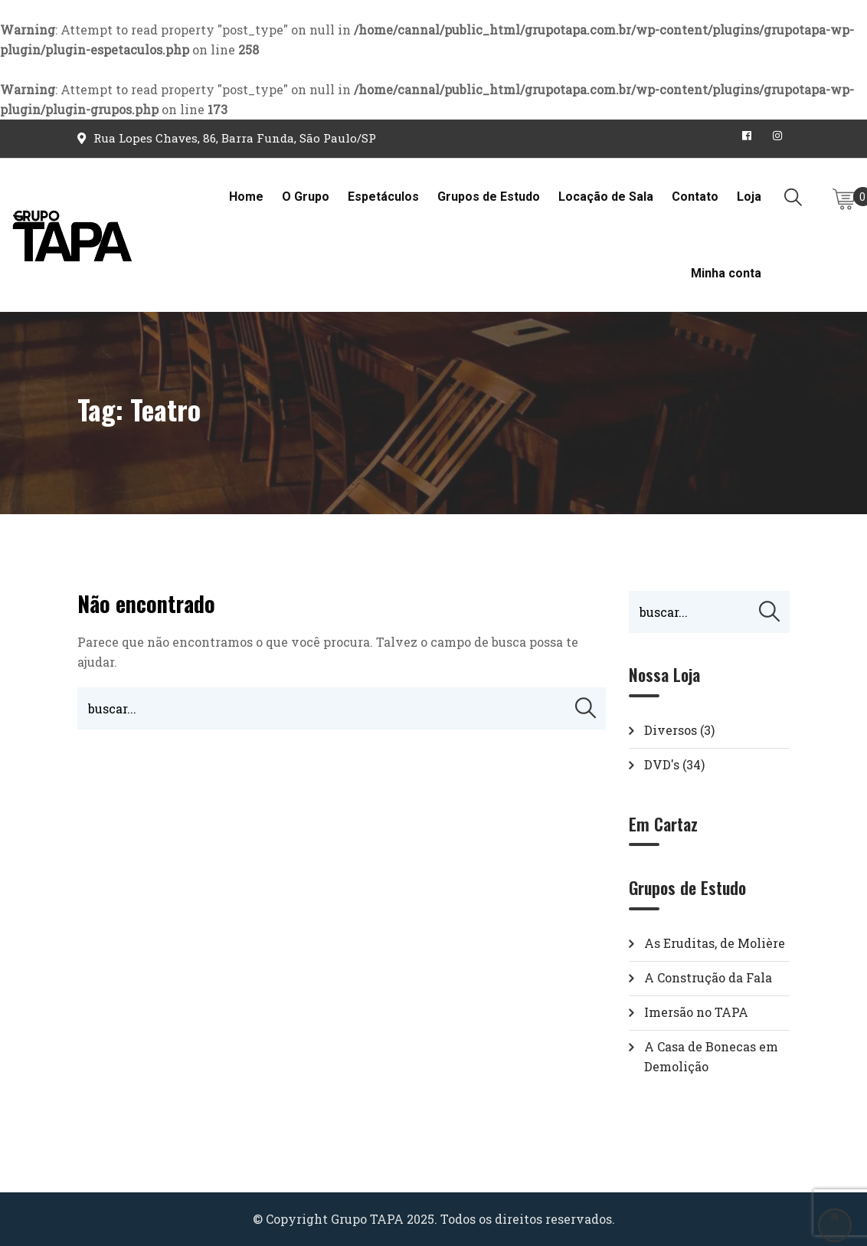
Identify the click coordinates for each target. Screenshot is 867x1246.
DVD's (661, 764)
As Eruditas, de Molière (714, 943)
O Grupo (305, 196)
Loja (749, 196)
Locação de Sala (605, 196)
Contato (695, 196)
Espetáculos (383, 196)
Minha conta (726, 273)
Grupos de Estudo (488, 196)
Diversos (670, 730)
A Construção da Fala (708, 977)
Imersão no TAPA (696, 1012)
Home (246, 196)
